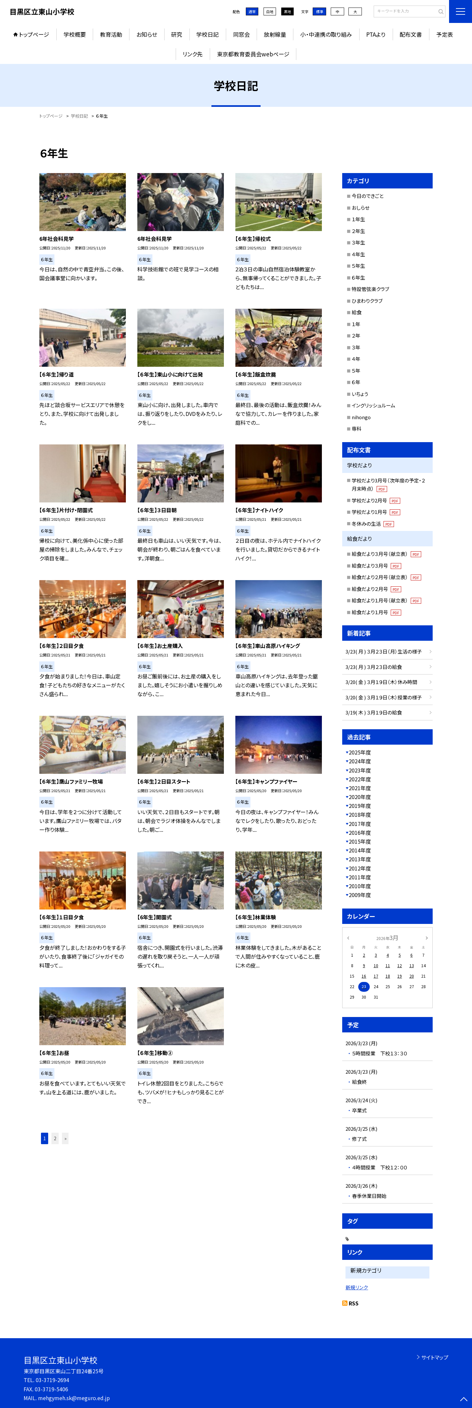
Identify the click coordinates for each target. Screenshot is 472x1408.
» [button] (65, 1138)
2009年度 (360, 895)
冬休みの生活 (373, 523)
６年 (356, 382)
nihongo (361, 417)
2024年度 (360, 761)
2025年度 (360, 752)
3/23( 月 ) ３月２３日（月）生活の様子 (383, 651)
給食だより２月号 (376, 588)
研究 (176, 34)
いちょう (360, 393)
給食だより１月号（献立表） (386, 600)
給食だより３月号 (376, 565)
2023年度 (360, 770)
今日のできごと (368, 195)
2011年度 (360, 877)
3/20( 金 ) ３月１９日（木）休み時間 (381, 681)
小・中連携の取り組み (326, 34)
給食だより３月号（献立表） (386, 553)
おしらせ (360, 207)
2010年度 (360, 886)
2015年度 (360, 841)
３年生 (358, 242)
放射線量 (275, 34)
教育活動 (111, 34)
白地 (269, 11)
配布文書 (411, 34)
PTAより (375, 34)
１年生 (358, 219)
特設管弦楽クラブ (370, 288)
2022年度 (360, 779)
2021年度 (360, 788)
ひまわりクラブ (367, 300)
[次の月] (427, 937)
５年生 (358, 265)
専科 (357, 428)
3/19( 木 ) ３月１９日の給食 (373, 712)
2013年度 (360, 859)
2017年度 (360, 824)
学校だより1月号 (376, 511)
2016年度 (360, 832)
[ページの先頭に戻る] (464, 1400)
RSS (354, 1303)
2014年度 (360, 850)
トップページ (34, 34)
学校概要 (75, 34)
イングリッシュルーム (373, 405)
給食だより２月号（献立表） (386, 577)
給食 (357, 312)
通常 (252, 11)
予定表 (444, 34)
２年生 (358, 230)
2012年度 (360, 868)
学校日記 (207, 34)
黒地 (287, 11)
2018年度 (360, 814)
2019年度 (360, 806)
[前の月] (348, 937)
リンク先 (193, 54)
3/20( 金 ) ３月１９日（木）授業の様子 (383, 697)
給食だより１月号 (376, 612)
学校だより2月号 (376, 500)
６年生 (358, 277)
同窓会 (241, 34)
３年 (356, 347)
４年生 (358, 254)
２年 (356, 335)
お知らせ (146, 34)
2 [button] (55, 1138)
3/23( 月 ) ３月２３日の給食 (373, 666)
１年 (356, 324)
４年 (356, 358)
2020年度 (360, 797)
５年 (356, 370)
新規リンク (356, 1287)
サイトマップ (434, 1357)
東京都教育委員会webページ (253, 54)
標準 (319, 11)
